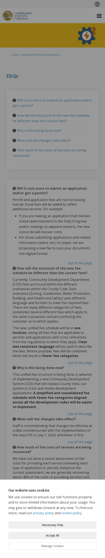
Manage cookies (52, 546)
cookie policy (71, 513)
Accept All (52, 535)
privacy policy (43, 513)
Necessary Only (52, 525)
